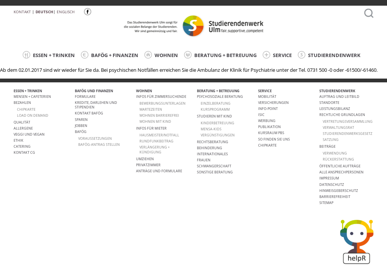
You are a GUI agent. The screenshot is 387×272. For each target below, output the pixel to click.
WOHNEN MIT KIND (155, 121)
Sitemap (326, 202)
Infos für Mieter (151, 128)
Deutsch (44, 11)
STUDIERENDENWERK (329, 55)
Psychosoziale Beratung (220, 96)
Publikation (269, 126)
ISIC (261, 114)
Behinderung (209, 147)
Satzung (331, 139)
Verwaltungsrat (338, 127)
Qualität (22, 122)
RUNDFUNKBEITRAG (156, 141)
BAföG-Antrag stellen (99, 144)
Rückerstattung (338, 159)
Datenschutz (331, 184)
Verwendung (335, 153)
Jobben (81, 125)
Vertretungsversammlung (348, 121)
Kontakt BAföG (89, 113)
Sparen (81, 119)
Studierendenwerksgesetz (347, 133)
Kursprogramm (215, 109)
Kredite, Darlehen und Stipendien (96, 105)
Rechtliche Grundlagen (342, 114)
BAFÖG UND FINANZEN (94, 90)
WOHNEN (161, 55)
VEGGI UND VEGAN (29, 134)
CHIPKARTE (26, 109)
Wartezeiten (150, 109)
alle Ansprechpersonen (341, 172)
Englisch (65, 11)
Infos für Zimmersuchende (161, 96)
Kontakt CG (24, 152)
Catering (22, 146)
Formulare (85, 96)
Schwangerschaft (214, 166)
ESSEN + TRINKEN (49, 55)
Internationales (212, 153)
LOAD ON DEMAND (32, 115)
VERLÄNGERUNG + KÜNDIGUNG (154, 149)
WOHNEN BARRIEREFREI (159, 115)
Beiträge (327, 146)
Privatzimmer (148, 164)
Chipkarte (267, 145)
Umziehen (145, 158)
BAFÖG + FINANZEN (109, 55)
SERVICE (277, 55)
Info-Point (268, 108)
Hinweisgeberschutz (338, 190)
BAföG (81, 131)
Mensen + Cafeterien (32, 96)
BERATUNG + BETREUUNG (220, 55)
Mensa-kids (211, 129)
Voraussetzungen (95, 138)
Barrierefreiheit (334, 196)
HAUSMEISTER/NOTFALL (159, 135)
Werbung (267, 120)
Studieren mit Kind (214, 116)
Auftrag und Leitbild (339, 96)
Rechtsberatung (212, 141)
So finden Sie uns (274, 139)
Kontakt (22, 11)
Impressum (329, 178)
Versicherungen (273, 102)
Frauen (204, 160)
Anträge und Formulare (159, 170)
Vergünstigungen (218, 135)
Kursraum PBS (271, 132)
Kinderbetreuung (217, 123)
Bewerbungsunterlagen (162, 103)
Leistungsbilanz (334, 108)
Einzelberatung (216, 103)
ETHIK (18, 140)
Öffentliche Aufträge (340, 166)
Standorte (329, 102)
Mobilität (267, 96)
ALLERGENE (23, 128)
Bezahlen (22, 102)
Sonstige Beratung (215, 172)
